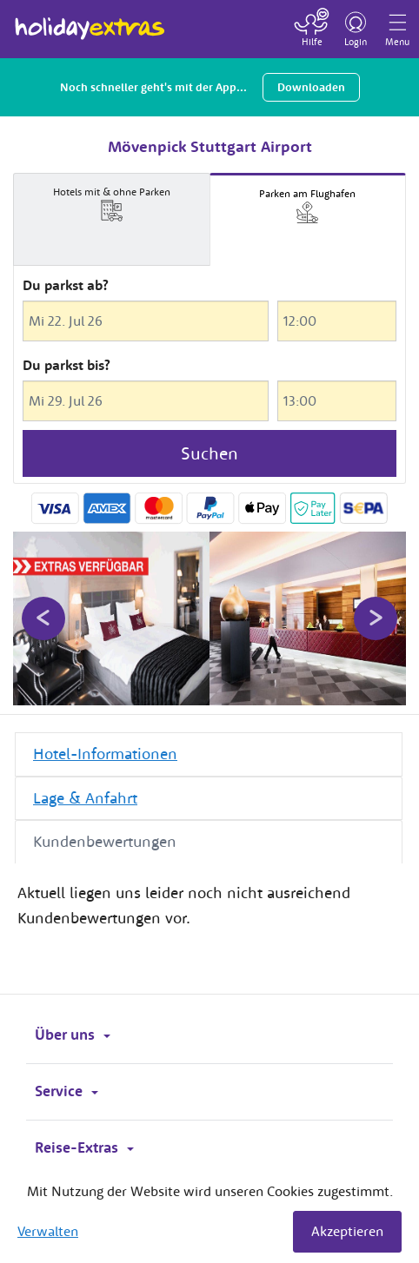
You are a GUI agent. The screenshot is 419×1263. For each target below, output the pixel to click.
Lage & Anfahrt (85, 798)
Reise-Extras (84, 1147)
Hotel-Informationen (105, 754)
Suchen (209, 453)
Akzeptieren (347, 1231)
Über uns (72, 1034)
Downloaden (311, 87)
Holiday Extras (90, 21)
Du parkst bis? (66, 365)
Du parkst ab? (66, 285)
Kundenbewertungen (104, 841)
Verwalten (47, 1231)
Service (66, 1091)
